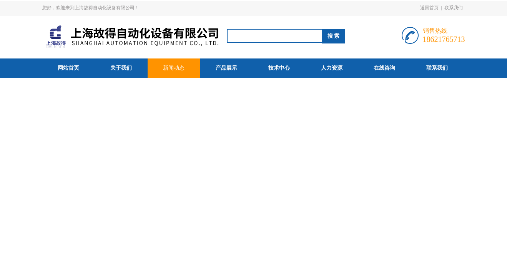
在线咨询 (384, 68)
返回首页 (429, 7)
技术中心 (279, 68)
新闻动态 (174, 68)
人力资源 (331, 68)
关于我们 (121, 68)
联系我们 (453, 7)
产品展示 (226, 68)
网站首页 (68, 68)
